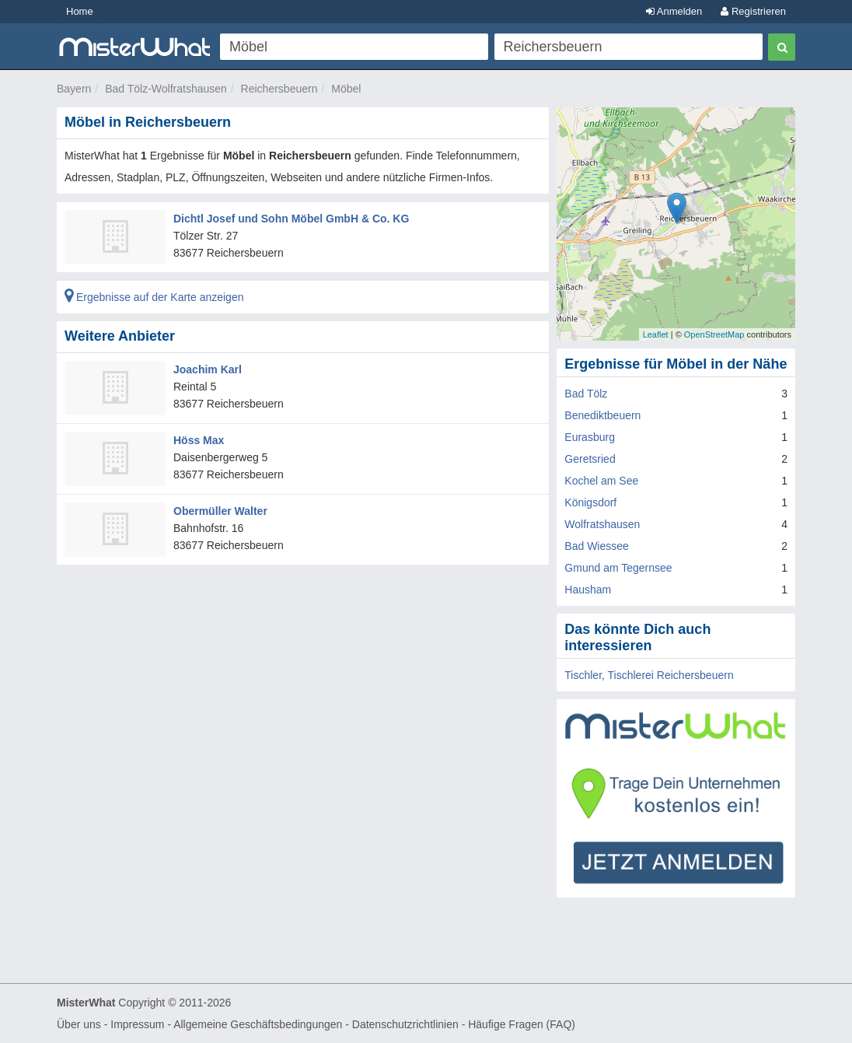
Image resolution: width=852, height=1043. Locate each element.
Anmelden (674, 11)
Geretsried (589, 459)
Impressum (137, 1024)
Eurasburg (589, 437)
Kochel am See (601, 480)
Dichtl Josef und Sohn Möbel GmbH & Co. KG (291, 218)
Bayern (74, 88)
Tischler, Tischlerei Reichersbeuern (648, 675)
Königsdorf (590, 502)
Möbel (346, 88)
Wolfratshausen (602, 524)
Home (79, 11)
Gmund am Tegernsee (618, 568)
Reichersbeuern (279, 88)
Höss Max (198, 440)
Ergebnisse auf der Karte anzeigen (154, 297)
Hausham (587, 589)
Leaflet (656, 334)
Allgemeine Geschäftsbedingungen (257, 1024)
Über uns (79, 1024)
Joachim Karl (207, 369)
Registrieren (753, 11)
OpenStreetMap (714, 334)
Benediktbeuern (602, 415)
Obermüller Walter (220, 511)
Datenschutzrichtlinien (405, 1024)
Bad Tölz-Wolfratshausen (166, 88)
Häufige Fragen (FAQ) (521, 1024)
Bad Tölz (585, 393)
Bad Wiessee (596, 546)
